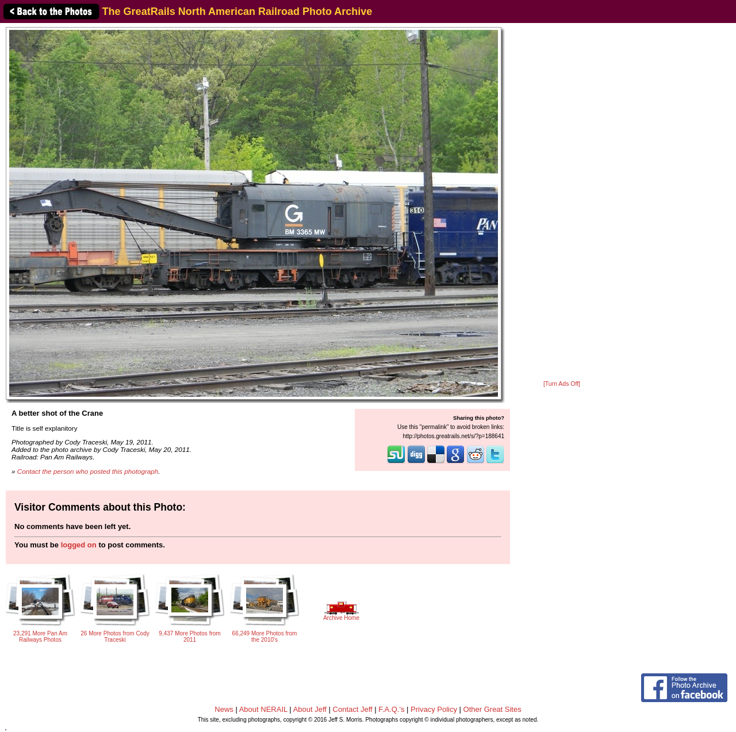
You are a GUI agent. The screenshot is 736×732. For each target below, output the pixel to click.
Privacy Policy (434, 709)
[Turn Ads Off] (561, 384)
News (223, 709)
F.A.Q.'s (391, 709)
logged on (79, 545)
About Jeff (310, 709)
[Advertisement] (562, 202)
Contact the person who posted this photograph (88, 471)
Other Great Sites (492, 709)
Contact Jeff (353, 709)
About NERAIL (263, 709)
